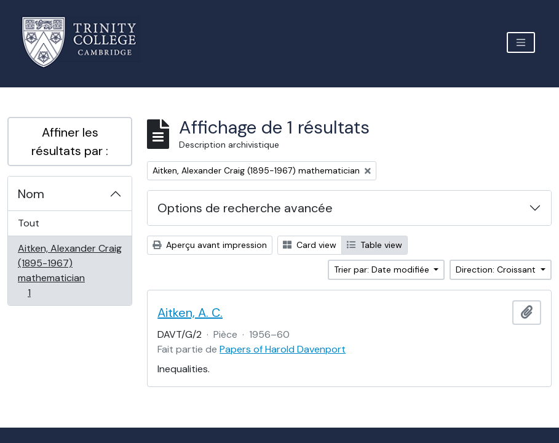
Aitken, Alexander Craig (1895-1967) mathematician (69, 270)
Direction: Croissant (497, 269)
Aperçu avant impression (210, 244)
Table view (374, 244)
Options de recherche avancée (245, 208)
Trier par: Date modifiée (383, 269)
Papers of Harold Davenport (283, 349)
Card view (309, 244)
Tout (28, 223)
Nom (31, 194)
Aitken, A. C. (190, 312)
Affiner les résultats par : (69, 141)
